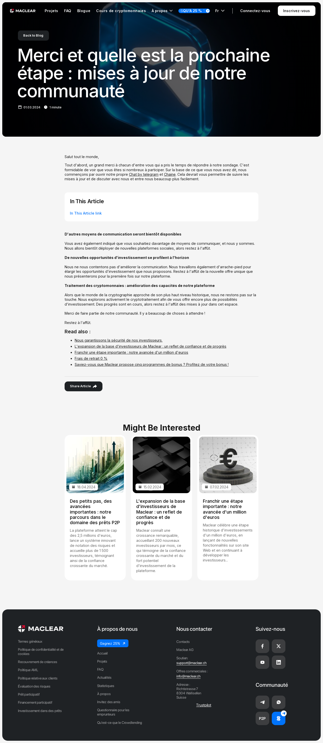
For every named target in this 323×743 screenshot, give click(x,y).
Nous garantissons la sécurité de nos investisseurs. (119, 340)
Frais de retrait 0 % (91, 358)
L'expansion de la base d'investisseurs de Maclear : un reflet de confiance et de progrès (150, 346)
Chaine (170, 174)
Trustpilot (203, 705)
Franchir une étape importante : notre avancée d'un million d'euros (131, 352)
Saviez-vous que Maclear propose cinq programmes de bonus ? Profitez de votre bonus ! (152, 364)
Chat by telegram (143, 174)
